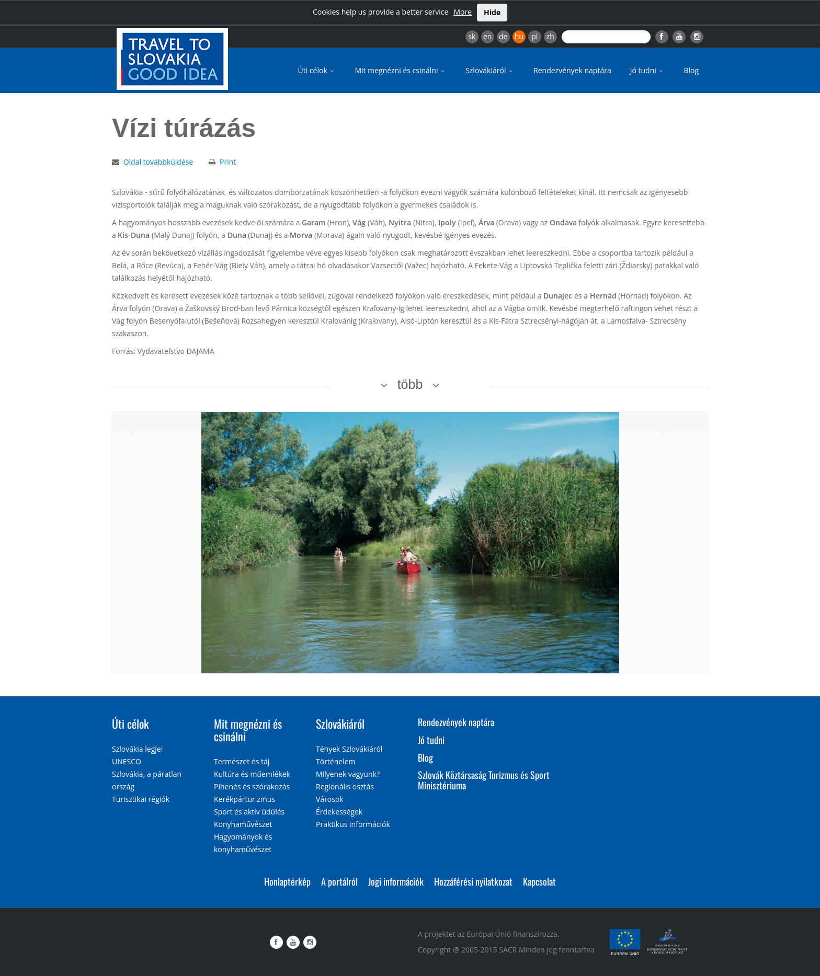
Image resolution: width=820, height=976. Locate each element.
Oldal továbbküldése (158, 162)
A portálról (339, 881)
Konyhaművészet (243, 824)
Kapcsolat (539, 881)
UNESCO (126, 761)
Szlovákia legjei (137, 749)
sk (471, 36)
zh (550, 36)
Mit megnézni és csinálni (401, 70)
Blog (691, 70)
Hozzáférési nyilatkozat (473, 881)
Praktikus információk (353, 824)
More (462, 12)
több (410, 384)
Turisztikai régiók (140, 799)
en (487, 36)
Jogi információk (396, 881)
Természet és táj (241, 761)
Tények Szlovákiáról (349, 749)
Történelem (336, 761)
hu (519, 36)
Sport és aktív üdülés (249, 812)
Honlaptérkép (287, 881)
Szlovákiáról (490, 70)
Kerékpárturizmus (244, 799)
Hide (492, 12)
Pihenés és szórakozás (252, 786)
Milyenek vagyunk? (348, 774)
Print (228, 162)
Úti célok (317, 70)
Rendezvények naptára (572, 70)
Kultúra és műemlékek (252, 774)
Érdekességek (339, 812)
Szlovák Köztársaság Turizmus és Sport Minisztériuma (484, 780)
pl (534, 36)
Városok (330, 799)
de (503, 36)
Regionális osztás (345, 786)
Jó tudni (647, 70)
